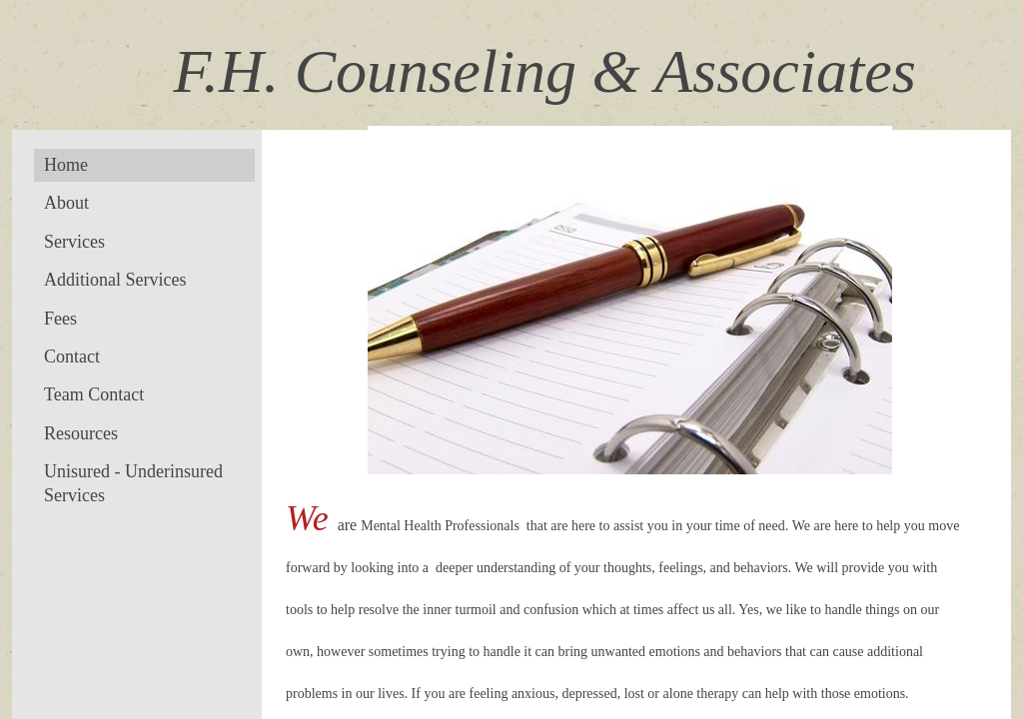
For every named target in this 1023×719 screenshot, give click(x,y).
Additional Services (115, 280)
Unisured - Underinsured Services (133, 482)
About (66, 203)
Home (66, 165)
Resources (81, 433)
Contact (72, 356)
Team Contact (94, 394)
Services (74, 242)
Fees (60, 319)
